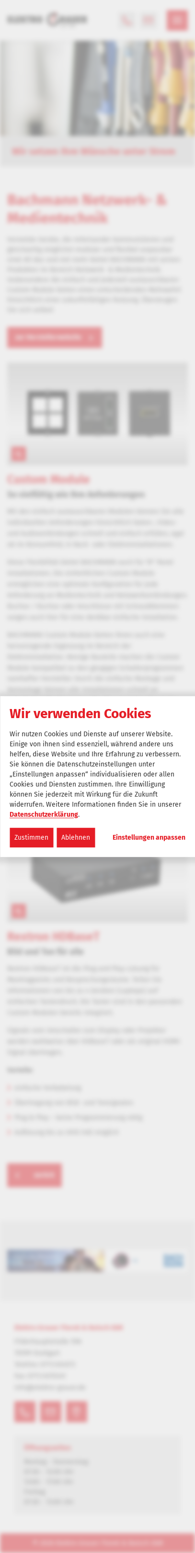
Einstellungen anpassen (149, 837)
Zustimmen (31, 837)
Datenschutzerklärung (44, 814)
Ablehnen (75, 837)
